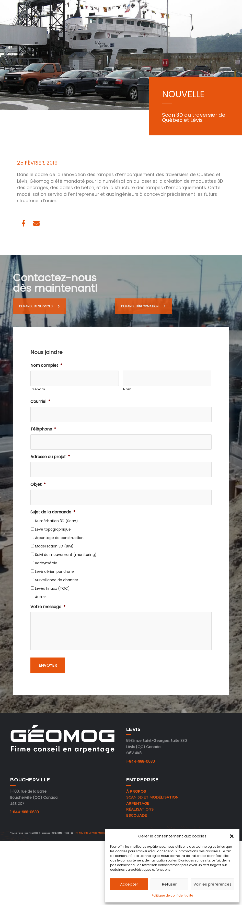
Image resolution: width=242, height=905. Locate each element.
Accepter (129, 884)
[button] (231, 836)
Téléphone (43, 429)
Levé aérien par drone (54, 571)
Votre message (47, 607)
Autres (41, 596)
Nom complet (46, 365)
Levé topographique (53, 529)
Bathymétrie (46, 563)
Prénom (38, 389)
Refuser (169, 884)
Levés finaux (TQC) (52, 588)
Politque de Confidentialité (90, 836)
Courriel (40, 401)
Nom (127, 389)
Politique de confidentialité (172, 895)
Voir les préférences (212, 884)
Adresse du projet (50, 457)
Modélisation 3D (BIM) (54, 546)
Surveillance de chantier (56, 580)
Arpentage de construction (59, 537)
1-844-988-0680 (139, 766)
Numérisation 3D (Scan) (56, 520)
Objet (38, 484)
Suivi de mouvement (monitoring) (66, 554)
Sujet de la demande (52, 512)
